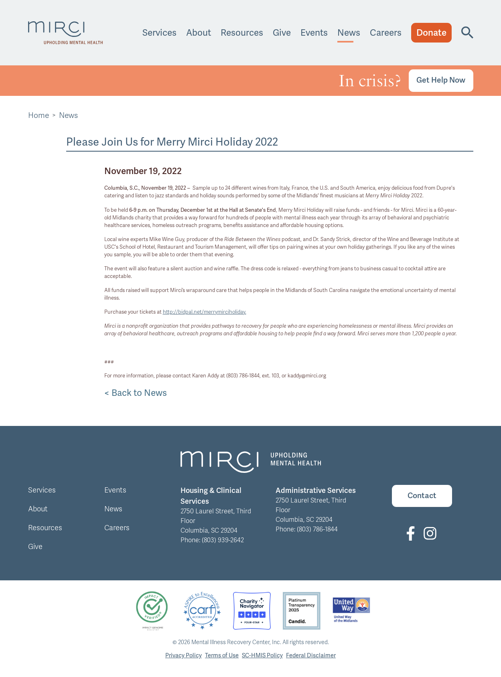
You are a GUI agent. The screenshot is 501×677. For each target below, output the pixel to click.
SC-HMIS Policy (262, 655)
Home (38, 115)
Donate (431, 33)
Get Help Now (440, 80)
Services (159, 33)
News (348, 33)
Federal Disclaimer (311, 655)
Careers (386, 33)
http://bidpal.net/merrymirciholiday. (204, 312)
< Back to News (135, 393)
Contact (422, 496)
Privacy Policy (183, 655)
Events (314, 33)
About (198, 33)
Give (282, 33)
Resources (242, 33)
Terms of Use (222, 655)
